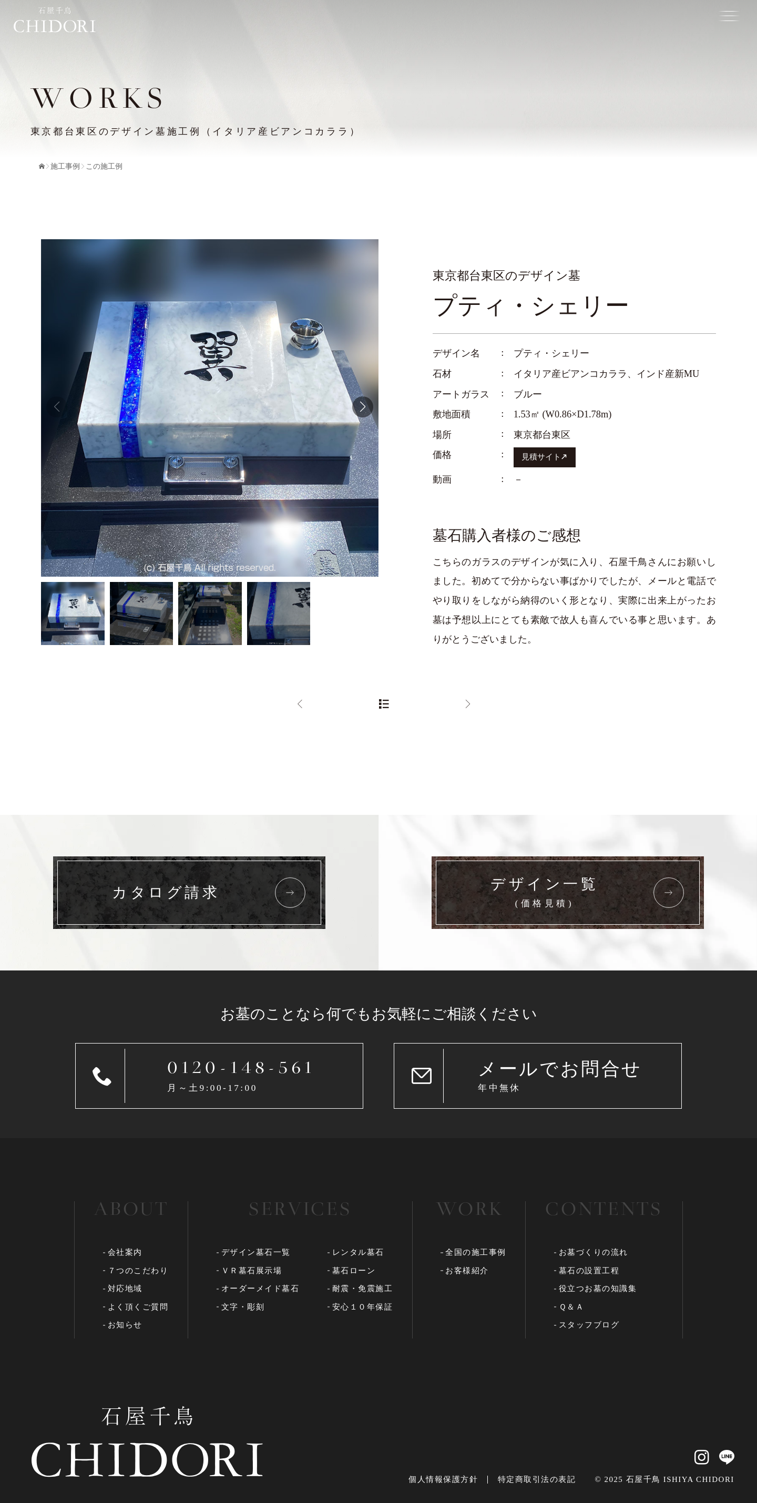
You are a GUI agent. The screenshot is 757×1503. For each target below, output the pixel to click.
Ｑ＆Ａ (572, 1307)
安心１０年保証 (362, 1307)
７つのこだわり (138, 1270)
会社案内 (125, 1252)
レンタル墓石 (358, 1252)
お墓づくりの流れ (593, 1252)
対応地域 (125, 1288)
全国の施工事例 (475, 1252)
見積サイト (541, 457)
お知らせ (125, 1325)
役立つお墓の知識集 (598, 1288)
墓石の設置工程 (589, 1270)
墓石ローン (354, 1270)
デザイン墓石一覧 (256, 1252)
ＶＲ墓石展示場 (251, 1270)
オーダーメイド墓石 (260, 1288)
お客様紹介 (467, 1270)
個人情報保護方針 (443, 1479)
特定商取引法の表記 (537, 1479)
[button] (362, 406)
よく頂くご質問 (138, 1307)
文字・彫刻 (243, 1307)
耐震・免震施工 (362, 1288)
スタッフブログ (589, 1325)
